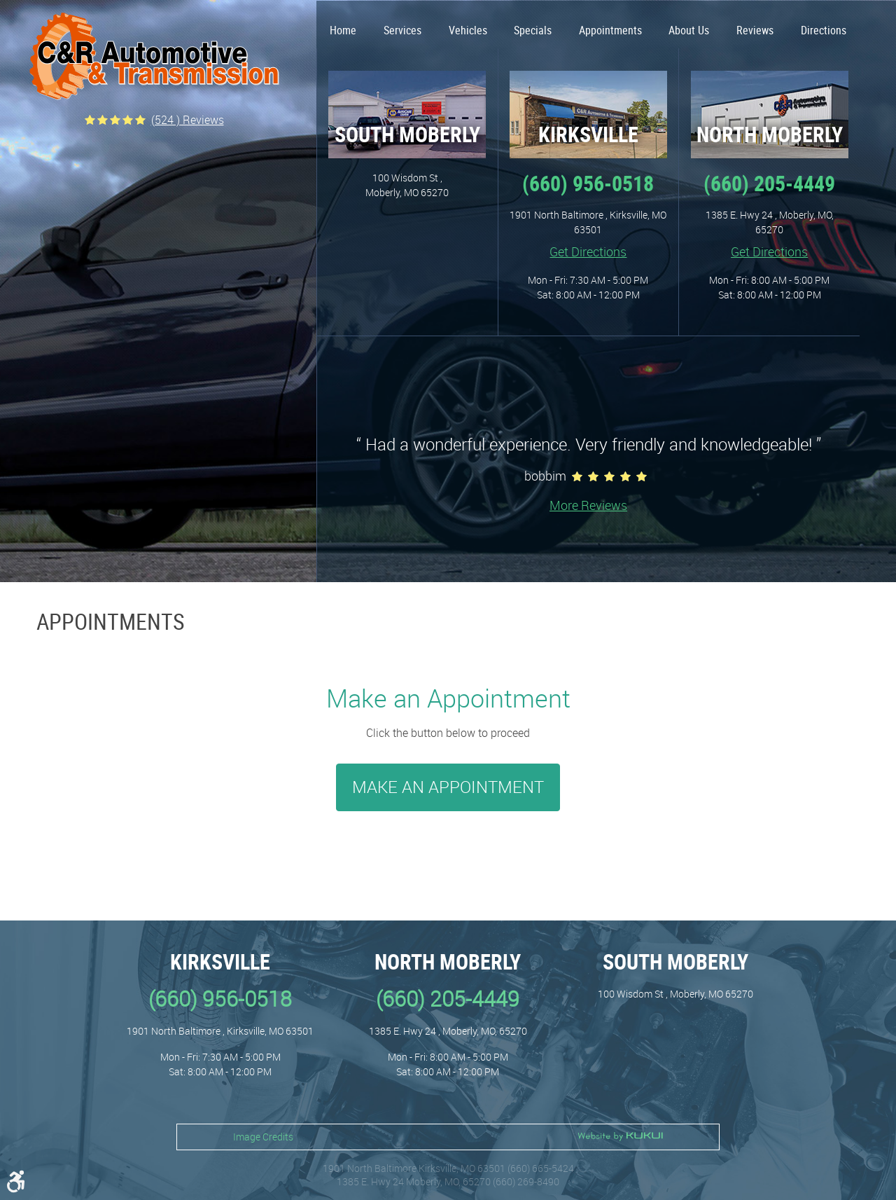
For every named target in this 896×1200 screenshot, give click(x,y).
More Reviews (588, 505)
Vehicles (468, 30)
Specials (533, 30)
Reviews (755, 30)
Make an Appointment (448, 786)
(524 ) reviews (187, 119)
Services (402, 30)
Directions (823, 30)
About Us (688, 30)
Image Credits (263, 1136)
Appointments (610, 30)
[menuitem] (343, 24)
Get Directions (588, 251)
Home (343, 30)
